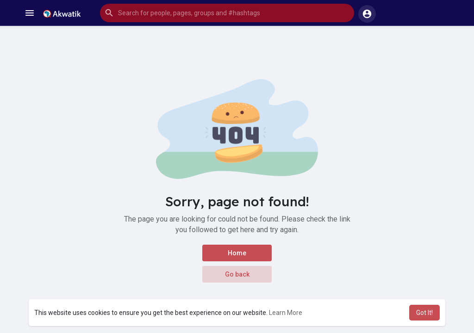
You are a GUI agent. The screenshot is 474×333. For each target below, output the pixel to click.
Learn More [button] (285, 312)
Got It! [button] (424, 312)
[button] (227, 13)
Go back (237, 274)
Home (237, 253)
